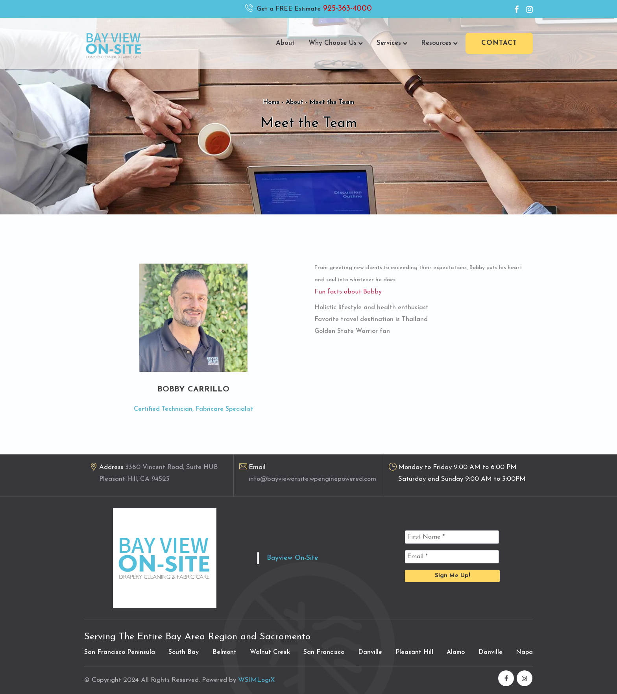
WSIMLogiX (256, 680)
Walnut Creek (270, 652)
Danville (370, 652)
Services (392, 43)
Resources (439, 43)
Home (271, 102)
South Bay (183, 652)
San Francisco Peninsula (119, 652)
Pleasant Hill (414, 652)
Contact (499, 43)
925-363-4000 (346, 9)
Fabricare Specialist (224, 409)
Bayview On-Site (292, 558)
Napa (524, 652)
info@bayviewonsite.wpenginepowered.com (312, 479)
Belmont (224, 652)
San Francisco (323, 652)
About (285, 43)
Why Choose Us (335, 43)
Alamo (456, 652)
